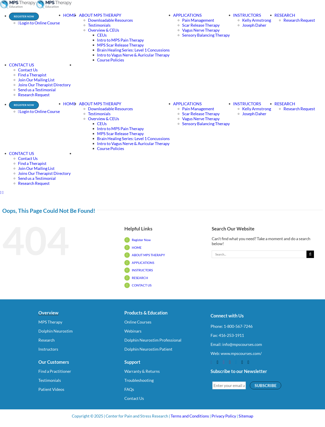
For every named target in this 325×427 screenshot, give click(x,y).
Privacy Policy (223, 415)
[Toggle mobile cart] (3, 192)
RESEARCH (140, 278)
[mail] (242, 362)
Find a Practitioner (54, 371)
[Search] (310, 254)
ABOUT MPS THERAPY (148, 255)
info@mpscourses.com (242, 344)
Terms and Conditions (190, 415)
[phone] (248, 362)
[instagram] (223, 362)
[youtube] (230, 362)
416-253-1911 (231, 335)
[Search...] (259, 254)
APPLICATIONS (143, 263)
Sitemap (246, 415)
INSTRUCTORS (142, 270)
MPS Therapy (50, 321)
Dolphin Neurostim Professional (152, 340)
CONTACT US (141, 285)
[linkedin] (236, 362)
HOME (137, 247)
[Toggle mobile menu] (1, 192)
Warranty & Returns (142, 371)
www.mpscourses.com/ (241, 353)
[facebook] (211, 362)
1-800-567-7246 (238, 326)
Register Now (141, 240)
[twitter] (217, 362)
